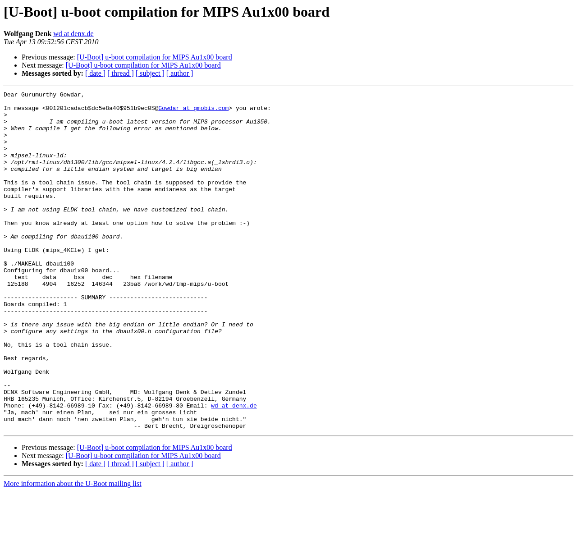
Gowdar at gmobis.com (193, 112)
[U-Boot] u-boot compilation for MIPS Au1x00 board (154, 57)
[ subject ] (150, 73)
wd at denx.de (73, 33)
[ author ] (179, 73)
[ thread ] (120, 73)
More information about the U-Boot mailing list (73, 551)
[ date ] (95, 73)
